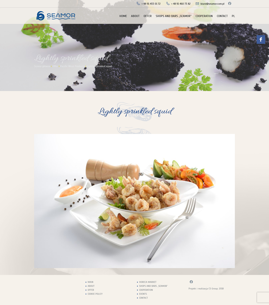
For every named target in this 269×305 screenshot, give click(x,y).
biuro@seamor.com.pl (212, 3)
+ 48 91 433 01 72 (151, 3)
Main (90, 282)
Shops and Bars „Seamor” (173, 16)
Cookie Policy (95, 293)
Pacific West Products (72, 66)
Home (123, 16)
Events (143, 293)
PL (233, 16)
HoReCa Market (147, 282)
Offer (148, 16)
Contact (222, 16)
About (135, 16)
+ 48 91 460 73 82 (181, 3)
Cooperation (204, 16)
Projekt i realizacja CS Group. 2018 (206, 288)
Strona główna (42, 66)
